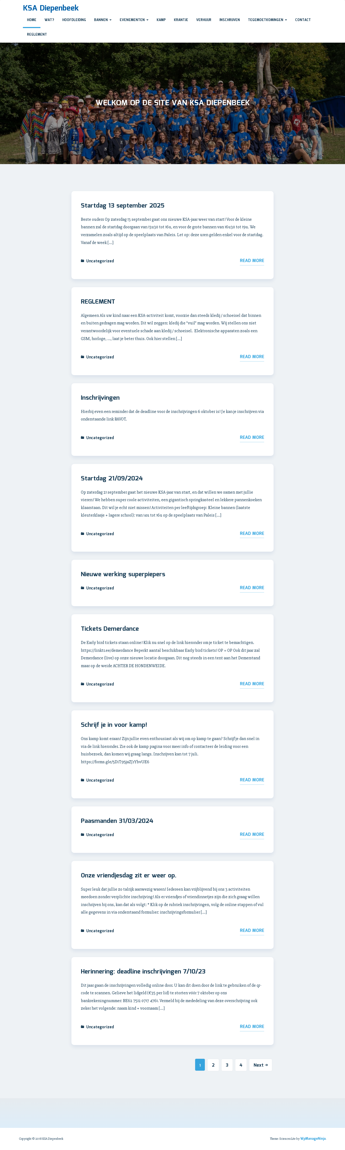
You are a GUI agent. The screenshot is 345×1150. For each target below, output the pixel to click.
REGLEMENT (98, 302)
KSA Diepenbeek (51, 8)
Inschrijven (229, 20)
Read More (252, 260)
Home (31, 20)
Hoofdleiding (74, 20)
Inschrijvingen (100, 398)
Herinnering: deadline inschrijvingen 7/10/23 (143, 972)
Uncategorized (100, 261)
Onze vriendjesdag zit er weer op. (129, 876)
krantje (181, 20)
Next (261, 1065)
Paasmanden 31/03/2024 (117, 821)
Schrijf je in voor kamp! (114, 725)
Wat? (49, 20)
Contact (303, 20)
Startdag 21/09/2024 (112, 479)
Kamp (161, 20)
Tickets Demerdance (110, 629)
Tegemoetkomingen (267, 20)
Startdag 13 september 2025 (122, 206)
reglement (37, 34)
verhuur (203, 20)
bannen (103, 20)
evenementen (134, 20)
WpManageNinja (313, 1138)
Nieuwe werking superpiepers (123, 575)
